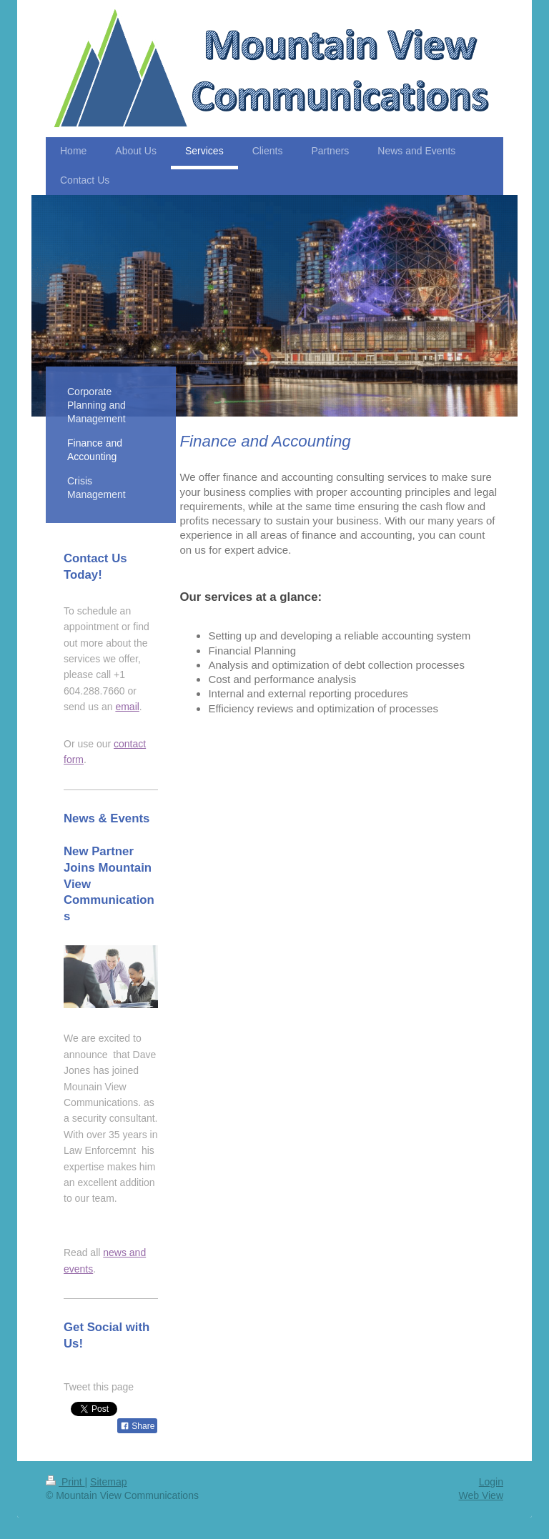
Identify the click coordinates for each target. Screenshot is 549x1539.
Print (65, 1482)
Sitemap (108, 1482)
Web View (480, 1495)
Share (137, 1426)
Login (491, 1482)
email (127, 706)
